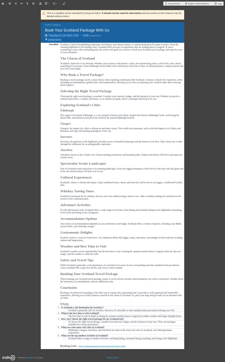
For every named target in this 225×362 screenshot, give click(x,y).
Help (109, 357)
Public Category (53, 25)
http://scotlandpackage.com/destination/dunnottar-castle (101, 346)
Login (220, 3)
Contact (115, 357)
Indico (30, 357)
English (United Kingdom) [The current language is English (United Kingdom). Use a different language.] (198, 3)
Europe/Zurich (174, 3)
